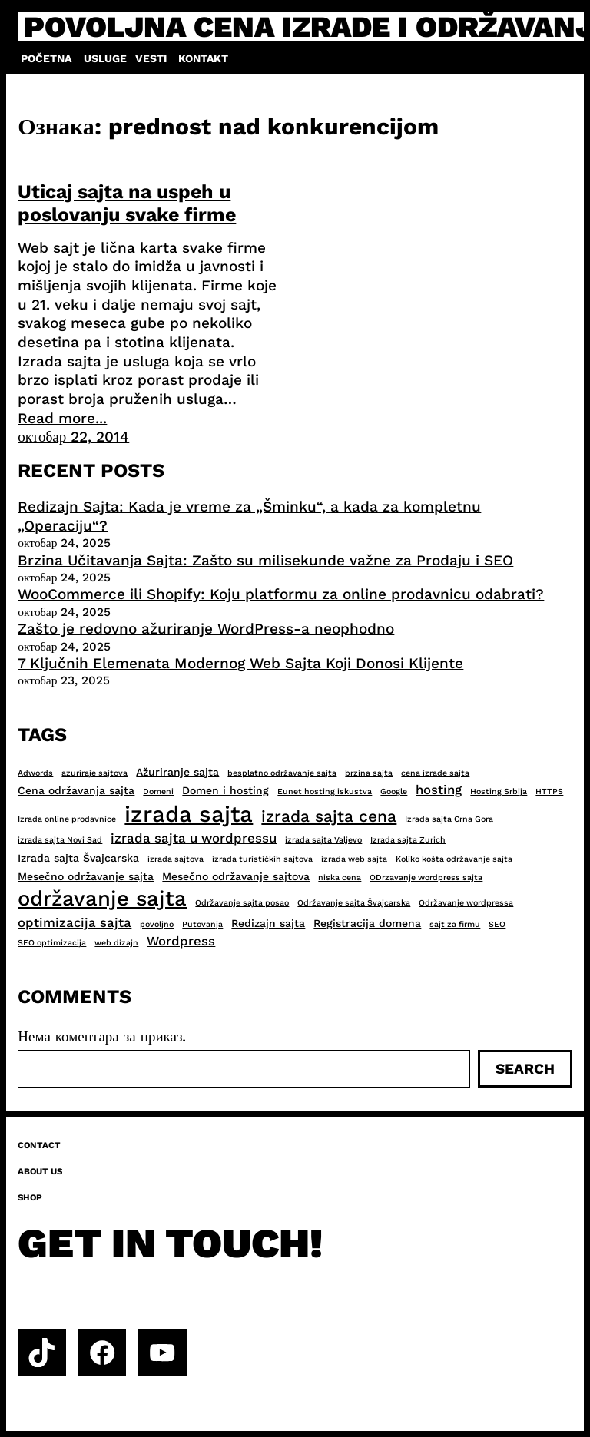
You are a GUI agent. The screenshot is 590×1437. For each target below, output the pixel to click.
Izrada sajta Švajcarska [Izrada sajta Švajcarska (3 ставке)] (78, 858)
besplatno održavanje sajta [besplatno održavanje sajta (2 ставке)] (281, 773)
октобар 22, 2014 (73, 436)
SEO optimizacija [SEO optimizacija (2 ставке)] (52, 943)
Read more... (62, 418)
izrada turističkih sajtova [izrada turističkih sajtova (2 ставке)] (262, 859)
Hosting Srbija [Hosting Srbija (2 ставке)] (498, 791)
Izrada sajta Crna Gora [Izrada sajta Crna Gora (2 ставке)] (449, 819)
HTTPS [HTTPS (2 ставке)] (549, 791)
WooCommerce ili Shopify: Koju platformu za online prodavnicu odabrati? (281, 594)
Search (525, 1069)
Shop (30, 1197)
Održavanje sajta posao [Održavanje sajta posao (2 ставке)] (242, 903)
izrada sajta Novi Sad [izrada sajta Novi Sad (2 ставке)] (60, 840)
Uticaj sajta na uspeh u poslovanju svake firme (127, 203)
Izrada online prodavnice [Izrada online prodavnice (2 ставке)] (67, 819)
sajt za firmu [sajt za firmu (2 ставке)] (454, 924)
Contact (39, 1145)
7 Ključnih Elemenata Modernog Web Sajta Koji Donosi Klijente (240, 663)
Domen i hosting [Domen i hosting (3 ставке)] (225, 790)
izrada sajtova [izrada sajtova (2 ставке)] (176, 859)
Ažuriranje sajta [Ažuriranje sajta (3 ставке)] (177, 772)
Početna (46, 58)
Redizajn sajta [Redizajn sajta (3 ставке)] (268, 923)
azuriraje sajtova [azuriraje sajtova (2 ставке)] (94, 773)
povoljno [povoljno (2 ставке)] (157, 924)
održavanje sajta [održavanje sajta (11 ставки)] (102, 898)
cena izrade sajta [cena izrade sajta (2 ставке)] (435, 773)
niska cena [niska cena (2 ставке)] (339, 877)
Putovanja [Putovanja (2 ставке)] (202, 924)
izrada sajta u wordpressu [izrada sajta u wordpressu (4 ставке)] (194, 838)
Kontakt (203, 58)
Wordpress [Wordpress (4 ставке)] (181, 941)
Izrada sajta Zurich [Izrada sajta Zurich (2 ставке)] (408, 840)
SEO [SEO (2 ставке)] (497, 924)
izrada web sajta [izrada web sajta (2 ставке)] (354, 859)
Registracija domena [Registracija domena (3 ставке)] (367, 923)
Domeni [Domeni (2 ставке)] (158, 791)
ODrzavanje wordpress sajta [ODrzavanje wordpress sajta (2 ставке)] (426, 877)
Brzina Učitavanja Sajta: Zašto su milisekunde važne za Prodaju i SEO (265, 560)
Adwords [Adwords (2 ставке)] (35, 773)
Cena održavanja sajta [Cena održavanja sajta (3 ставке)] (76, 790)
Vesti (151, 58)
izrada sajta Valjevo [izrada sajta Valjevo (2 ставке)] (323, 840)
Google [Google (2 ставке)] (393, 791)
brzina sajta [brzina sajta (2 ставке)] (369, 773)
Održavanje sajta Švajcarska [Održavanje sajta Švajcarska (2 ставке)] (353, 903)
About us (40, 1171)
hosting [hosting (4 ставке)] (439, 789)
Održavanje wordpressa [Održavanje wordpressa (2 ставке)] (466, 903)
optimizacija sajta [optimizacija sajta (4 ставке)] (74, 922)
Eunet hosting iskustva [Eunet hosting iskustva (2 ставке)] (324, 791)
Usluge (105, 58)
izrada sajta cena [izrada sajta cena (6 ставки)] (328, 816)
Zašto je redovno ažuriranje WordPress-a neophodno (206, 628)
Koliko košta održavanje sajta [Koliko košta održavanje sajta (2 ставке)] (454, 859)
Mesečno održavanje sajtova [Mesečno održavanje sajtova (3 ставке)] (236, 876)
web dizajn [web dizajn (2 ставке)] (116, 943)
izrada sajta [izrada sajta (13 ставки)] (188, 814)
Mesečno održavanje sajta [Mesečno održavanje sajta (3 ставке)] (86, 876)
